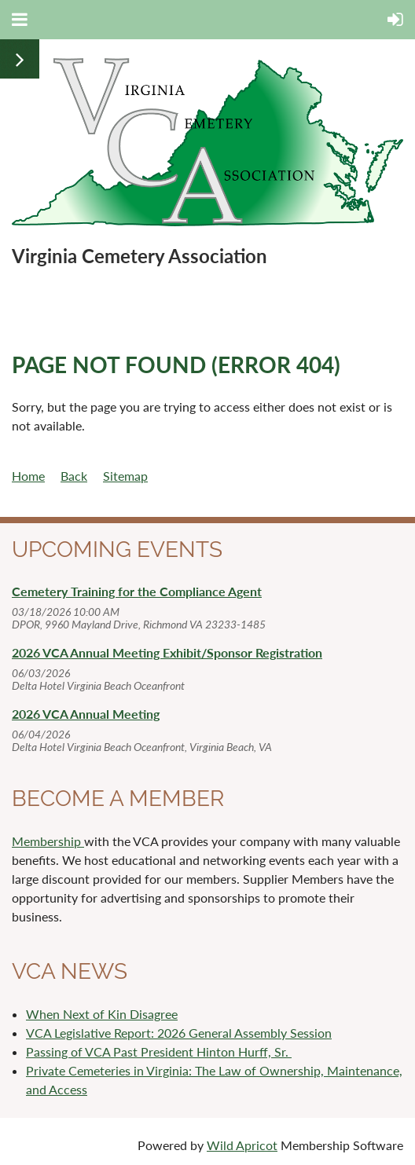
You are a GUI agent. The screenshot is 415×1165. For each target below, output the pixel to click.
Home (28, 475)
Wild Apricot (242, 1145)
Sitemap (125, 475)
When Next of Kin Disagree (102, 1013)
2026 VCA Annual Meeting (86, 713)
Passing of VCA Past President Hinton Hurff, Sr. (159, 1051)
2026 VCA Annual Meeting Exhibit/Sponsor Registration (167, 652)
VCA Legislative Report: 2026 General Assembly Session (179, 1032)
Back (74, 475)
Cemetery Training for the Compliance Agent (137, 591)
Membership (48, 840)
